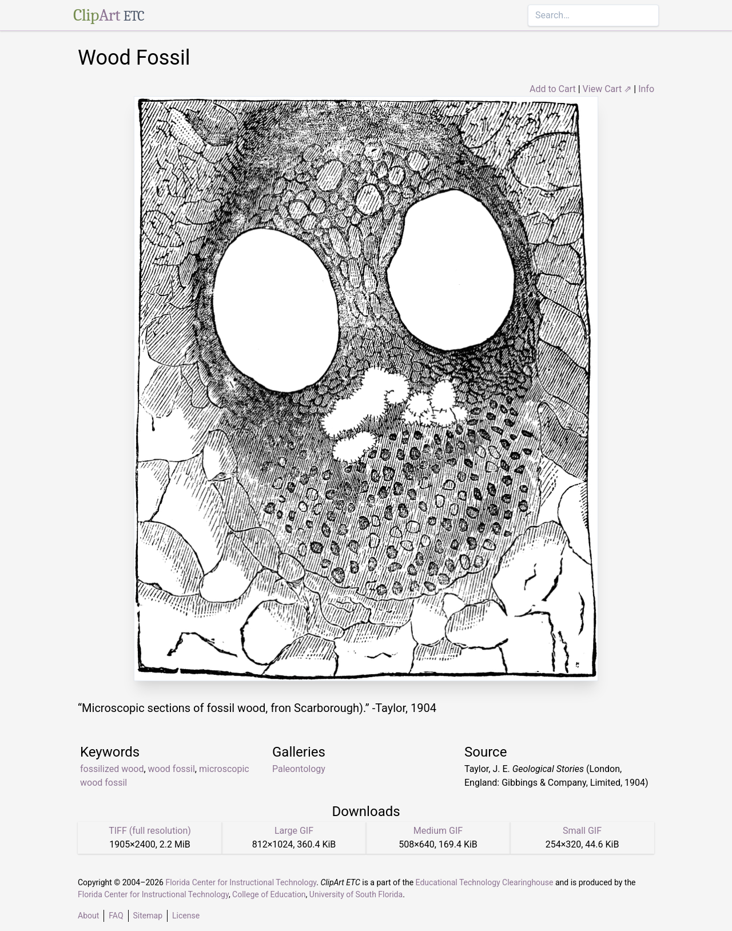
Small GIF (582, 830)
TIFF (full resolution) (150, 830)
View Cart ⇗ (607, 88)
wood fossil (171, 768)
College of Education (269, 894)
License (186, 915)
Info (646, 88)
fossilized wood (112, 768)
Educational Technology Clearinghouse (485, 882)
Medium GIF (438, 830)
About (88, 915)
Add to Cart (553, 88)
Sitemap (147, 915)
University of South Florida (356, 894)
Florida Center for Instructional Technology (240, 882)
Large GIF (293, 830)
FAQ (116, 915)
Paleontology (298, 768)
